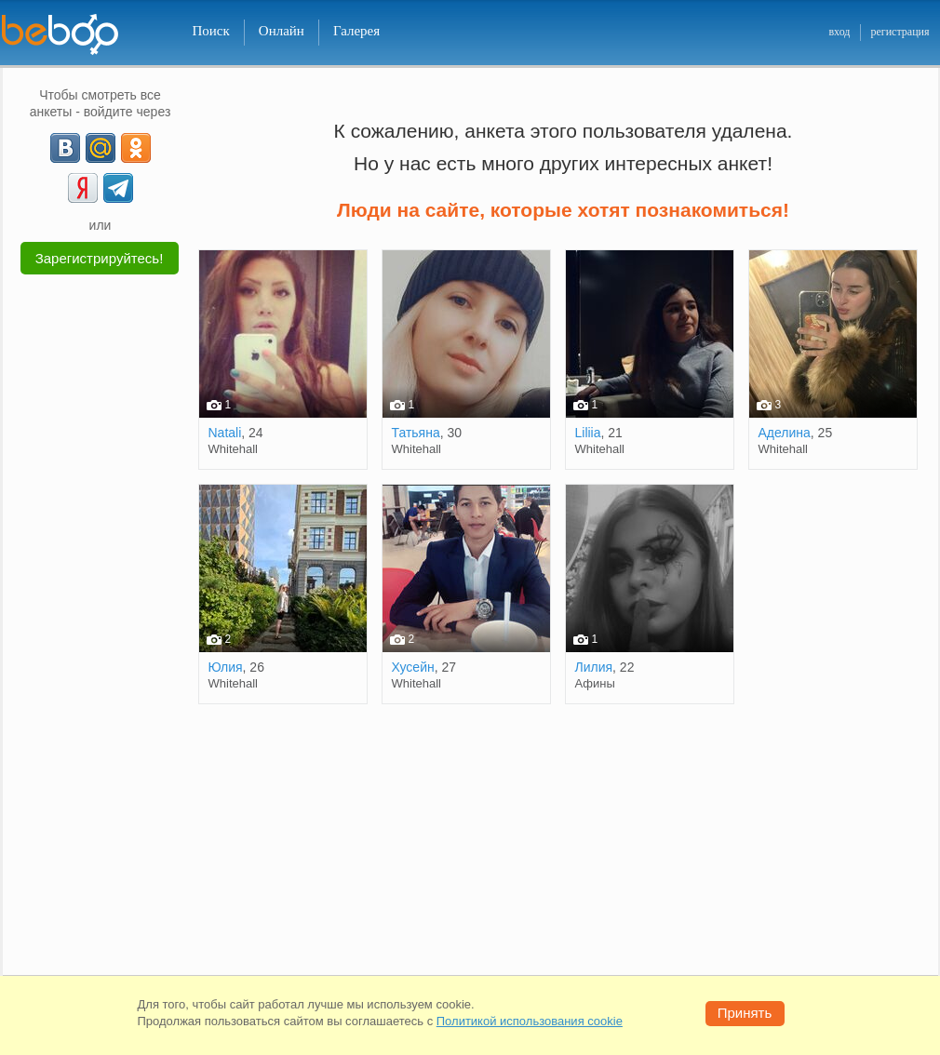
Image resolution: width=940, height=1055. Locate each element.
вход (839, 31)
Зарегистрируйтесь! (99, 258)
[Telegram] (118, 188)
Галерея (356, 30)
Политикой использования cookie (529, 1021)
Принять (745, 1013)
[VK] (65, 148)
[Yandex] (83, 188)
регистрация (899, 31)
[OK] (136, 148)
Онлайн (281, 30)
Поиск (211, 30)
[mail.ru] (100, 148)
